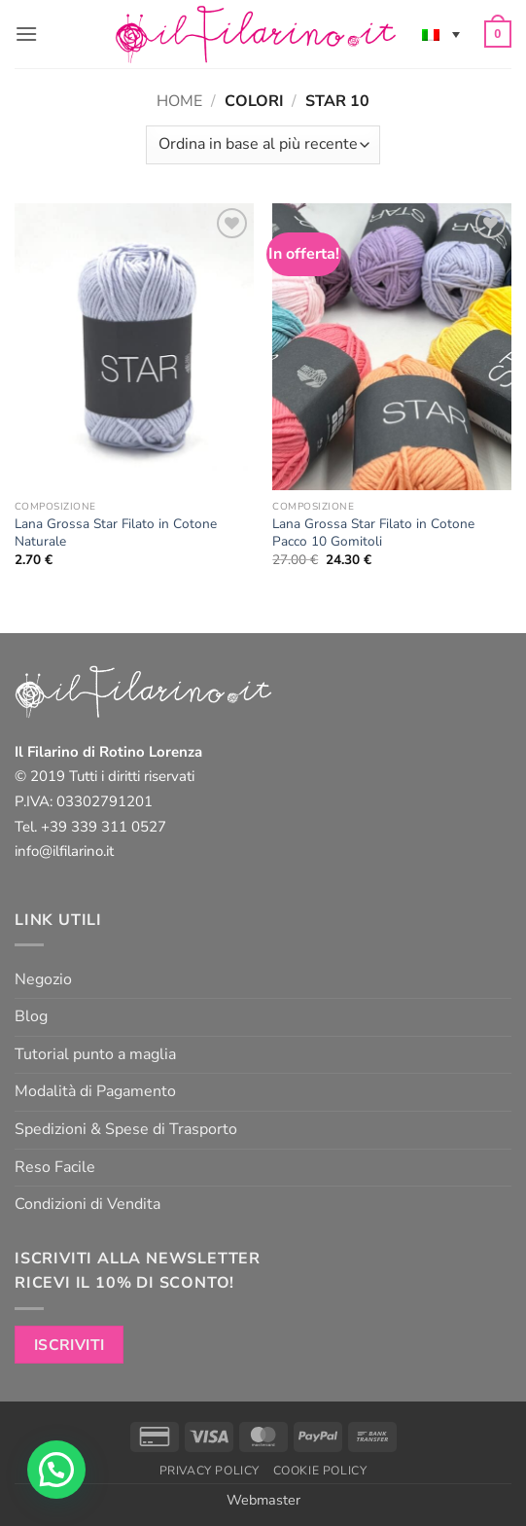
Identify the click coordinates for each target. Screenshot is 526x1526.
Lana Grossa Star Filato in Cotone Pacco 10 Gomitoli (373, 532)
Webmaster (263, 1499)
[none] (441, 34)
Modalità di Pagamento (95, 1091)
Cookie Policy (320, 1470)
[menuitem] (441, 34)
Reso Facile (55, 1167)
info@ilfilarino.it (64, 851)
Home (179, 101)
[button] (26, 33)
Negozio (43, 979)
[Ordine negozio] (263, 144)
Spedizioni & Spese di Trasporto (126, 1129)
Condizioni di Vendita (87, 1204)
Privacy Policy (210, 1470)
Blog (31, 1016)
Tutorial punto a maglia (95, 1054)
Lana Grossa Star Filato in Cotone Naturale (116, 532)
